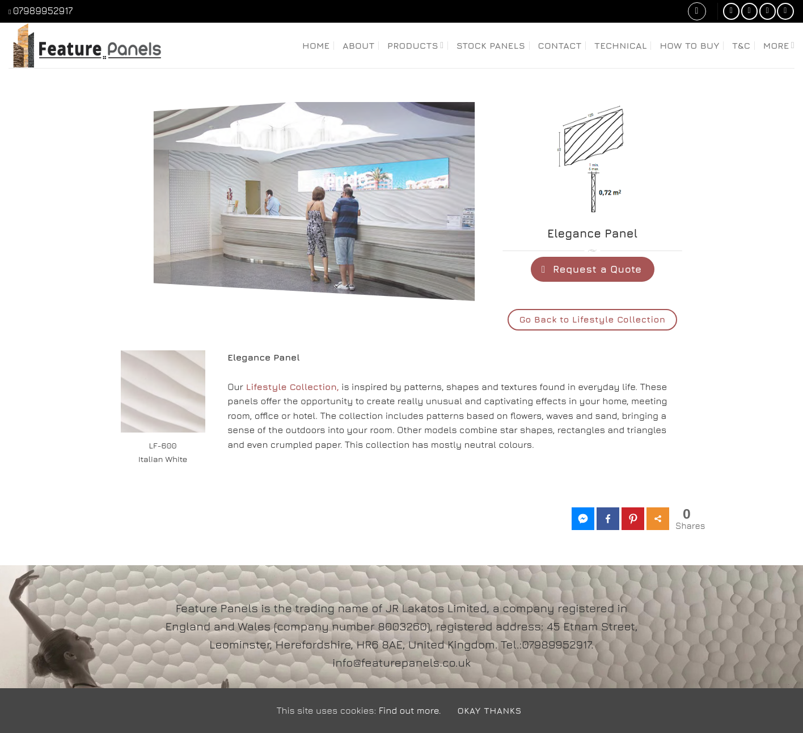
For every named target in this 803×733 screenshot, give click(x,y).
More (778, 45)
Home (316, 45)
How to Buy (689, 45)
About (359, 45)
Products (415, 45)
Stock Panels (491, 45)
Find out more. (410, 710)
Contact (560, 45)
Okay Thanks (489, 710)
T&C (741, 45)
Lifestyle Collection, (292, 387)
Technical (620, 45)
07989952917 (43, 10)
